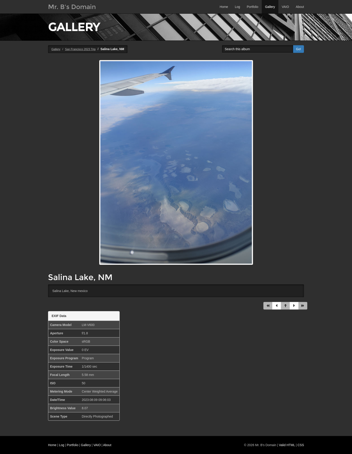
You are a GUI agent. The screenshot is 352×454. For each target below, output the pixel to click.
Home (224, 7)
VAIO (285, 7)
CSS (300, 445)
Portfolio (252, 7)
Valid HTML (287, 445)
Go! (298, 49)
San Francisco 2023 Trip (80, 49)
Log (237, 7)
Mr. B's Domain (72, 7)
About (300, 7)
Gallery (270, 7)
